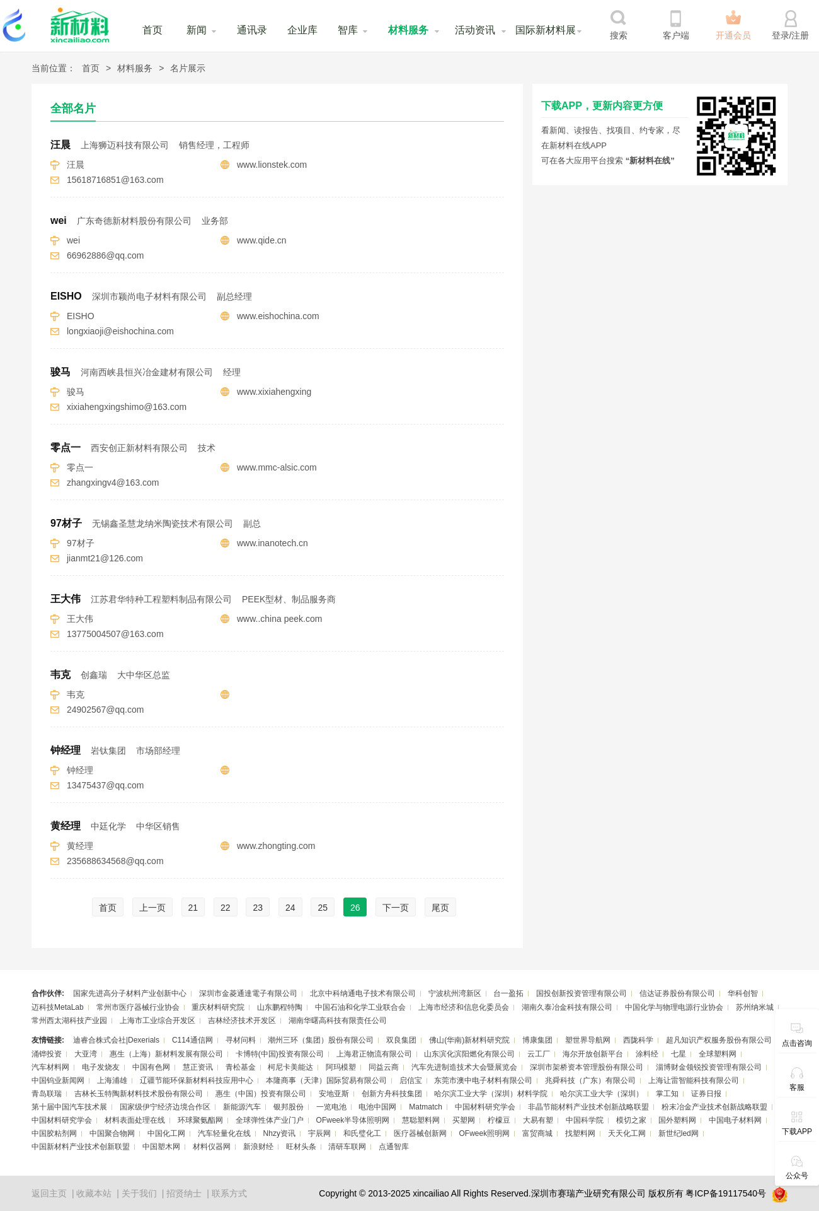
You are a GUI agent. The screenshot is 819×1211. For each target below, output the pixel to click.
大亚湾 (85, 1054)
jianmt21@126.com (105, 558)
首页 (152, 30)
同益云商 (384, 1067)
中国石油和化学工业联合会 (360, 1007)
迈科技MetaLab (58, 1007)
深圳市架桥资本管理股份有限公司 (586, 1067)
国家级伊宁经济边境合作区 (165, 1107)
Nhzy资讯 (279, 1133)
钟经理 (115, 750)
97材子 (155, 523)
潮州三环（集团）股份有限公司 (321, 1040)
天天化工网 (627, 1133)
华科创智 (743, 993)
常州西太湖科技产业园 (69, 1020)
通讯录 (252, 30)
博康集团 (537, 1040)
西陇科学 (638, 1040)
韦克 (110, 674)
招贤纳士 (184, 1193)
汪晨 (149, 144)
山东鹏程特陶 (279, 1007)
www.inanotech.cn (272, 543)
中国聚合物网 (112, 1133)
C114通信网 (192, 1040)
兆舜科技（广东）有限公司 (590, 1080)
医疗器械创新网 (420, 1133)
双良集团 (401, 1040)
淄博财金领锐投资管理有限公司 (709, 1067)
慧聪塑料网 (421, 1120)
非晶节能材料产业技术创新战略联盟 (588, 1107)
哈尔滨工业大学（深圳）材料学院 (490, 1093)
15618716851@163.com (115, 180)
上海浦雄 (112, 1080)
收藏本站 (94, 1193)
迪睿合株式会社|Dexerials (116, 1040)
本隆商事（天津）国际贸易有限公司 (326, 1080)
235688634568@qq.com (115, 861)
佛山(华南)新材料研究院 (469, 1040)
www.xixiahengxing (274, 392)
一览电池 (331, 1107)
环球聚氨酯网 (200, 1120)
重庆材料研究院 (218, 1007)
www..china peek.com (279, 619)
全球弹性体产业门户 (270, 1120)
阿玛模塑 (341, 1067)
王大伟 (193, 599)
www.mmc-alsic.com (277, 467)
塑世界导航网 (587, 1040)
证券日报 (706, 1093)
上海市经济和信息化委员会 (463, 1007)
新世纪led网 (678, 1133)
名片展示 (187, 68)
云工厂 (538, 1054)
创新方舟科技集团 (392, 1093)
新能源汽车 (242, 1107)
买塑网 (463, 1120)
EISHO (151, 296)
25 (323, 908)
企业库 (302, 30)
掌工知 (667, 1093)
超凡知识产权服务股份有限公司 (719, 1040)
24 (290, 908)
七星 (678, 1054)
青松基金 (241, 1067)
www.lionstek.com (272, 165)
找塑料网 (580, 1133)
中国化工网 (166, 1133)
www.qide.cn (262, 240)
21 (193, 908)
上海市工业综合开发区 (157, 1020)
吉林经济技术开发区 (242, 1020)
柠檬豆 (499, 1120)
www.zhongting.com (276, 846)
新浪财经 (258, 1146)
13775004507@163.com (115, 634)
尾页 (440, 908)
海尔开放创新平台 (593, 1054)
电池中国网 (377, 1107)
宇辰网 (319, 1133)
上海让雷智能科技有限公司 (693, 1080)
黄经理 (115, 826)
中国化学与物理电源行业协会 (674, 1007)
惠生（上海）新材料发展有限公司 (166, 1054)
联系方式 (229, 1193)
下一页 (395, 908)
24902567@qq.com (105, 710)
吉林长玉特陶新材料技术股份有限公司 (138, 1093)
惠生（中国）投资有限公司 (260, 1093)
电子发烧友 (101, 1067)
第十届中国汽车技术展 (69, 1107)
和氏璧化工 (362, 1133)
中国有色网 (151, 1067)
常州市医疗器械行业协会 (138, 1007)
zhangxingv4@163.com (113, 482)
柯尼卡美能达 (290, 1067)
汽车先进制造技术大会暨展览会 (464, 1067)
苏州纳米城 (755, 1007)
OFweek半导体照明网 (353, 1120)
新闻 (196, 30)
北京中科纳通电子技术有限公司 (363, 993)
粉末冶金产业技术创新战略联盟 (714, 1107)
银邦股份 (288, 1107)
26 (355, 908)
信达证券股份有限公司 (677, 993)
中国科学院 (585, 1120)
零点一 (132, 447)
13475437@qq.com (105, 785)
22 (225, 908)
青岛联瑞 (47, 1093)
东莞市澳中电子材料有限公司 (483, 1080)
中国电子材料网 (735, 1120)
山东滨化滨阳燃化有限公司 (469, 1054)
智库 (348, 30)
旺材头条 (301, 1146)
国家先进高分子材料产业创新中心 (129, 993)
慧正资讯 (198, 1067)
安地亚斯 (334, 1093)
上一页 (152, 908)
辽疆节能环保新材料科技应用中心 (196, 1080)
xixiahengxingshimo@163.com (126, 407)
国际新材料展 (545, 30)
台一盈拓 (508, 993)
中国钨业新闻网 (58, 1080)
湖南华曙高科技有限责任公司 (338, 1020)
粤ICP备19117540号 (725, 1193)
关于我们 (139, 1193)
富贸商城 (537, 1133)
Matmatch (425, 1107)
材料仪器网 (212, 1146)
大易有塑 (538, 1120)
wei (139, 220)
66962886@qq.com (105, 255)
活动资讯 (475, 30)
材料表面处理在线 (135, 1120)
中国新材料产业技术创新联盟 (81, 1146)
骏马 (145, 371)
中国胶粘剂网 (54, 1133)
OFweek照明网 (484, 1133)
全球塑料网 (717, 1054)
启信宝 (410, 1080)
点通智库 (394, 1146)
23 (258, 908)
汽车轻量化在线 (224, 1133)
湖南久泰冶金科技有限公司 (567, 1007)
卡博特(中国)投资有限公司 (280, 1054)
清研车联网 (347, 1146)
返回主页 (49, 1193)
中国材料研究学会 (485, 1107)
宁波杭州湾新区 (454, 993)
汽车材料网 (50, 1067)
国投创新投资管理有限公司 (581, 993)
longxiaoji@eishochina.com (120, 331)
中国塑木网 (161, 1146)
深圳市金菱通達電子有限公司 (248, 993)
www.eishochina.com (278, 316)
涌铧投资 (47, 1054)
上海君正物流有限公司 (374, 1054)
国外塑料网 (677, 1120)
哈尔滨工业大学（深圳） (601, 1093)
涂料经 (647, 1054)
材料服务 (408, 30)
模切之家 (631, 1120)
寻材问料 (241, 1040)
